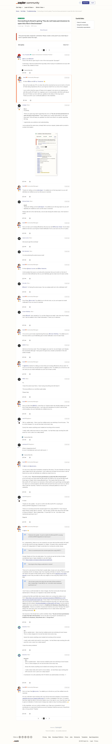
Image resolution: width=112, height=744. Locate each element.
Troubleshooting (31, 11)
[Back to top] (109, 728)
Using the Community (82, 25)
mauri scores (25, 238)
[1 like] (27, 70)
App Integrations (93, 737)
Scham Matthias (26, 311)
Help (49, 737)
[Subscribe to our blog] (25, 737)
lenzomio (24, 626)
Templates (85, 737)
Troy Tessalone (26, 54)
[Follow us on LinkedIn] (23, 737)
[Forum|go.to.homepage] (28, 2)
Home (17, 11)
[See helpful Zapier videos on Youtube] (31, 737)
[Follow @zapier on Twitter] (28, 737)
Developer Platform (57, 737)
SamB (24, 77)
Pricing (45, 737)
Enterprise (77, 737)
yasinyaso (24, 444)
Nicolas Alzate (25, 201)
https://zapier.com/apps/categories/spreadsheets (39, 560)
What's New (40, 7)
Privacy (96, 741)
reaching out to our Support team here (33, 698)
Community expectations (83, 27)
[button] (85, 2)
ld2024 (24, 345)
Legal (91, 741)
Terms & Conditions (50, 730)
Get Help (19, 7)
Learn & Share (29, 7)
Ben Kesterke (25, 251)
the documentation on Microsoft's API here (48, 603)
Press (66, 737)
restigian (24, 105)
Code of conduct (81, 22)
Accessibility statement (61, 730)
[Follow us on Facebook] (20, 737)
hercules (24, 283)
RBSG (23, 378)
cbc (23, 418)
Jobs (71, 737)
